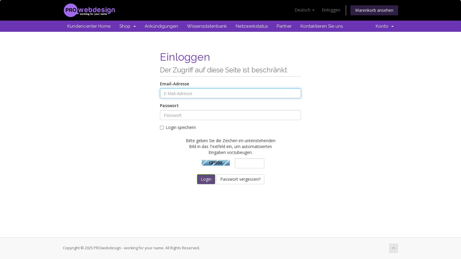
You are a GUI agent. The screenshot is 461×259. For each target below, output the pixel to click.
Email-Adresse (174, 84)
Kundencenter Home (89, 26)
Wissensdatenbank (207, 26)
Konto (385, 26)
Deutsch (305, 10)
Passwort (169, 105)
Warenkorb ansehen (374, 10)
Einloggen (331, 10)
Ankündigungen (161, 26)
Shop (127, 26)
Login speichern (178, 127)
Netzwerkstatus (252, 26)
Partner (284, 26)
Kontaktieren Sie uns (321, 26)
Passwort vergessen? (240, 179)
